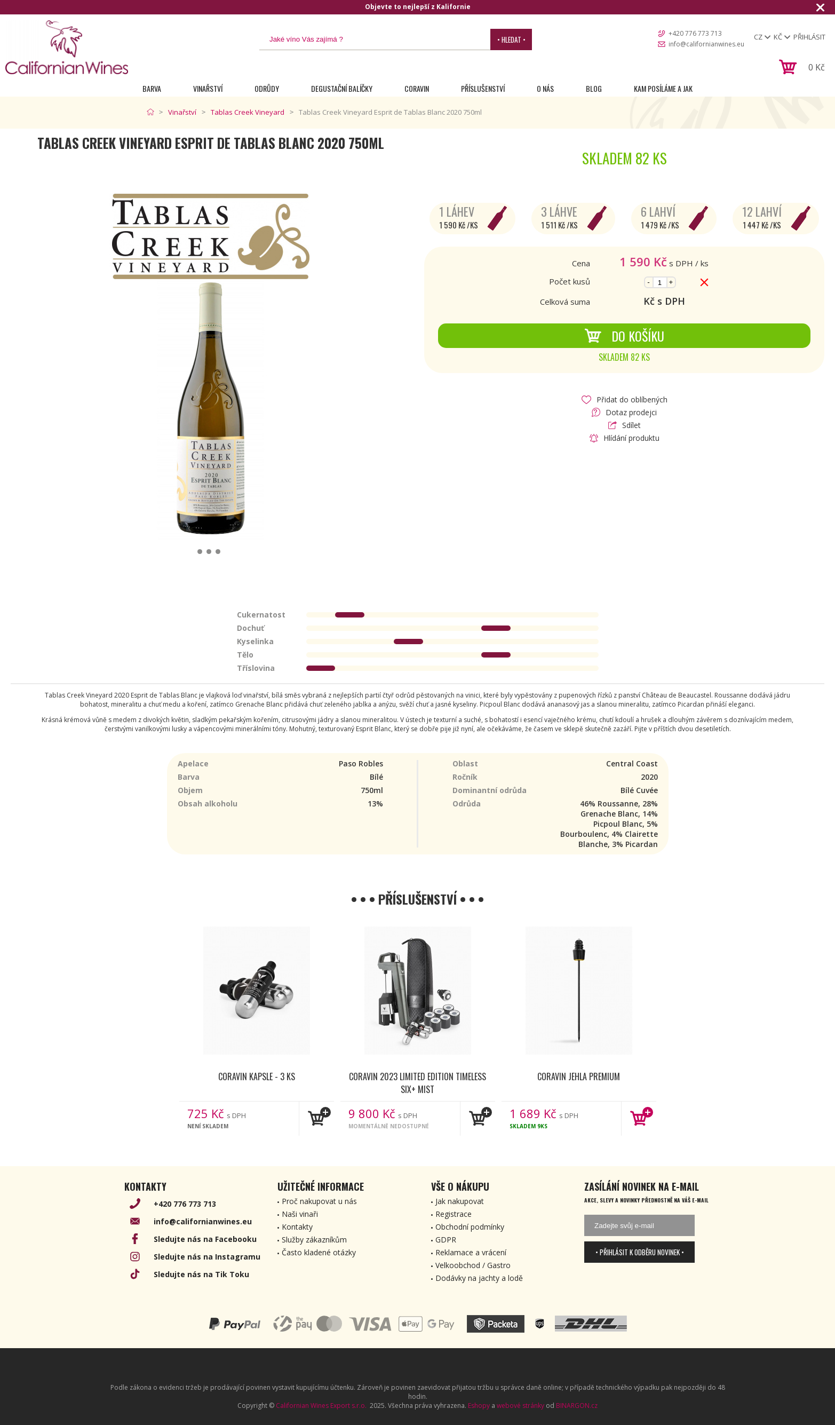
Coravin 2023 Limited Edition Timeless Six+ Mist (417, 1082)
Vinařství (207, 88)
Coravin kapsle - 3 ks (256, 1076)
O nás (545, 88)
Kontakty (297, 1227)
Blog (594, 88)
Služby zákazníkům (314, 1239)
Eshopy (479, 1405)
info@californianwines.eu (706, 44)
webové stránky (520, 1405)
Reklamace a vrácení (470, 1252)
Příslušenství (483, 88)
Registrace (453, 1214)
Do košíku (624, 335)
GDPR (445, 1239)
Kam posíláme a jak (663, 88)
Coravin (416, 88)
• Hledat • (511, 39)
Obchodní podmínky (469, 1227)
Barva (151, 88)
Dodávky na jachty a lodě (479, 1278)
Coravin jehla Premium (578, 1076)
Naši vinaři (300, 1214)
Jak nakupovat (459, 1201)
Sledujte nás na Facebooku (205, 1239)
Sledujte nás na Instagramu (207, 1257)
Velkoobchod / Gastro (473, 1265)
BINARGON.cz (577, 1405)
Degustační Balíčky (341, 88)
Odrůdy (267, 88)
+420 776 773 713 (695, 33)
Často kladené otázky (319, 1252)
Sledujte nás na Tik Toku (201, 1274)
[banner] (66, 47)
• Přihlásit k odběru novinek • (639, 1252)
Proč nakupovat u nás (319, 1201)
